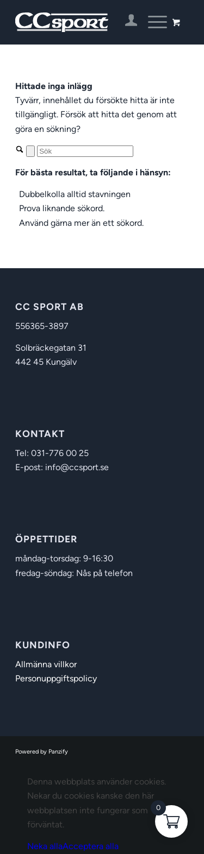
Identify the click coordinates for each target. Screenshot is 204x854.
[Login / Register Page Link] (126, 22)
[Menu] (152, 22)
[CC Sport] (84, 22)
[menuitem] (126, 22)
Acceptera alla (91, 846)
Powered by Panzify (41, 751)
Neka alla (45, 846)
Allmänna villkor (46, 664)
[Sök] (85, 151)
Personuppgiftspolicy (56, 678)
